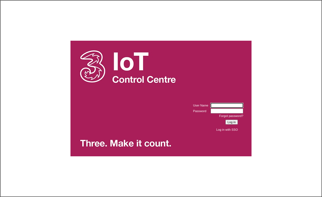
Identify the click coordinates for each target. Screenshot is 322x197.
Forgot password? (231, 115)
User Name (200, 105)
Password (199, 111)
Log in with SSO (227, 129)
